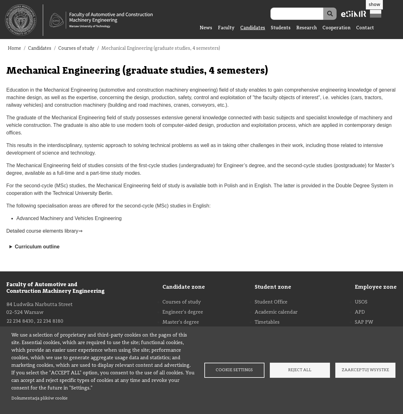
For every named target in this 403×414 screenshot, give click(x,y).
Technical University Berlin (82, 193)
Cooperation (336, 28)
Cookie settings (234, 370)
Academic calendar (276, 312)
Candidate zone (183, 287)
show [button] (374, 4)
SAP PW (364, 322)
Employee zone (376, 287)
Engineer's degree (182, 312)
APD (360, 312)
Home (14, 48)
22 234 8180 (50, 321)
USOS (361, 302)
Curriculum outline (37, 246)
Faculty (226, 28)
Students (281, 28)
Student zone (273, 287)
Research (306, 28)
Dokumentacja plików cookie (39, 398)
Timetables (267, 322)
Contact (365, 28)
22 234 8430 (20, 321)
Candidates (252, 28)
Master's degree (180, 322)
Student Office (271, 302)
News (206, 28)
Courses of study (76, 48)
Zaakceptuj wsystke (365, 370)
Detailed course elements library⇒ (44, 231)
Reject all (299, 370)
